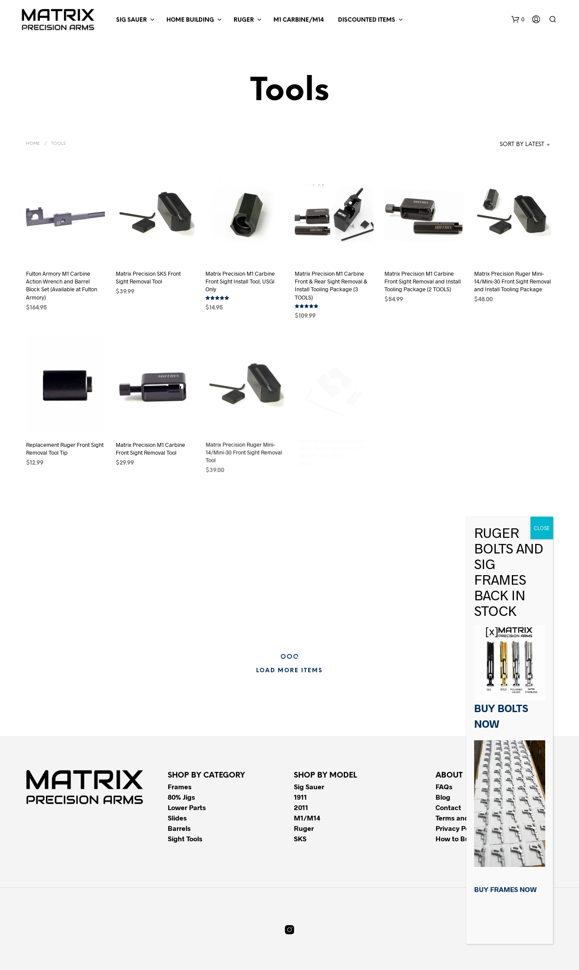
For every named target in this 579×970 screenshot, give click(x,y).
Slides (177, 818)
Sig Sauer (131, 20)
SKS (300, 838)
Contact (448, 807)
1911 (300, 797)
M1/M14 (307, 818)
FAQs (444, 786)
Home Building (190, 20)
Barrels (179, 828)
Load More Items (289, 671)
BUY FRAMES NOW (505, 889)
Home (33, 143)
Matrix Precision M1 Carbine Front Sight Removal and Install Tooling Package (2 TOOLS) (422, 281)
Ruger (244, 20)
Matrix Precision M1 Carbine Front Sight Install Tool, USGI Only (240, 281)
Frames (180, 786)
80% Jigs (181, 797)
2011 (301, 807)
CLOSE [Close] (542, 528)
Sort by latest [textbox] (522, 144)
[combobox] (509, 145)
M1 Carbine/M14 (298, 20)
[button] (517, 19)
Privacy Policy (458, 828)
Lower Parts (187, 807)
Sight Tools (185, 838)
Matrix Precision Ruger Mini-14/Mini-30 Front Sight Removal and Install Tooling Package (512, 281)
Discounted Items (366, 20)
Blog (443, 797)
